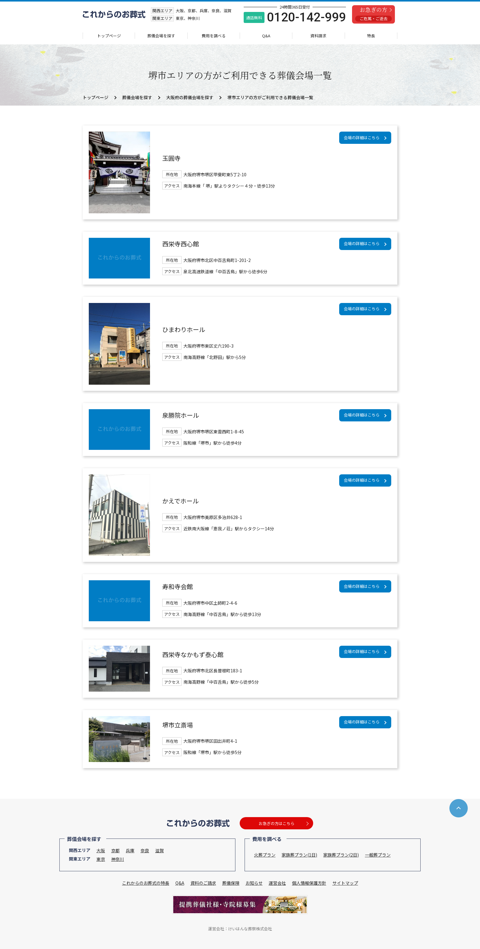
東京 (100, 859)
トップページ (109, 36)
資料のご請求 (203, 883)
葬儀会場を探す (161, 36)
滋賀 (159, 850)
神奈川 (117, 859)
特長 (371, 36)
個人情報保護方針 (309, 883)
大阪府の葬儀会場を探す (189, 97)
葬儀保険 (230, 883)
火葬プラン (265, 855)
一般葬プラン (378, 855)
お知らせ (254, 883)
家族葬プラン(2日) (341, 855)
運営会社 (277, 883)
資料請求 (318, 36)
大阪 (100, 850)
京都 (115, 850)
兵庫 (130, 850)
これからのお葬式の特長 (145, 883)
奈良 (145, 850)
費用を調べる (214, 36)
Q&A (266, 36)
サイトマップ (345, 883)
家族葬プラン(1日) (299, 855)
